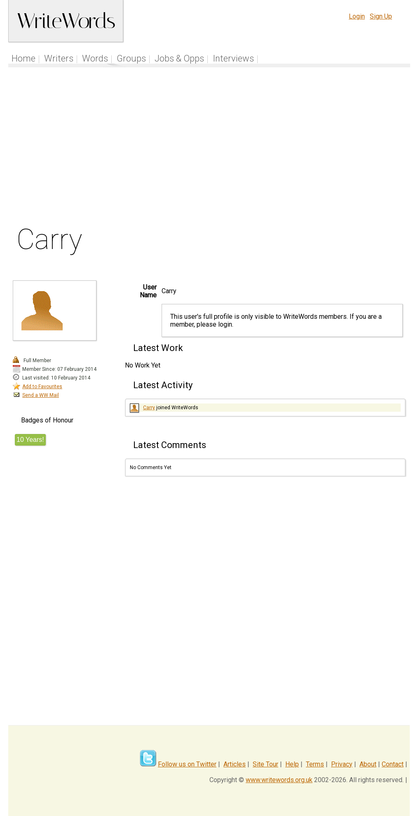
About (367, 764)
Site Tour (265, 764)
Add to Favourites (42, 386)
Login (357, 16)
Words (95, 58)
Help (292, 764)
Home (23, 58)
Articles (234, 764)
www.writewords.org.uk (279, 780)
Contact (393, 764)
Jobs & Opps (179, 58)
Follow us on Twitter (187, 764)
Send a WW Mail (40, 395)
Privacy (341, 764)
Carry (149, 407)
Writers (58, 58)
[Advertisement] (209, 148)
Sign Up (381, 16)
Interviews (233, 58)
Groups (131, 58)
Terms (315, 764)
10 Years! (30, 439)
